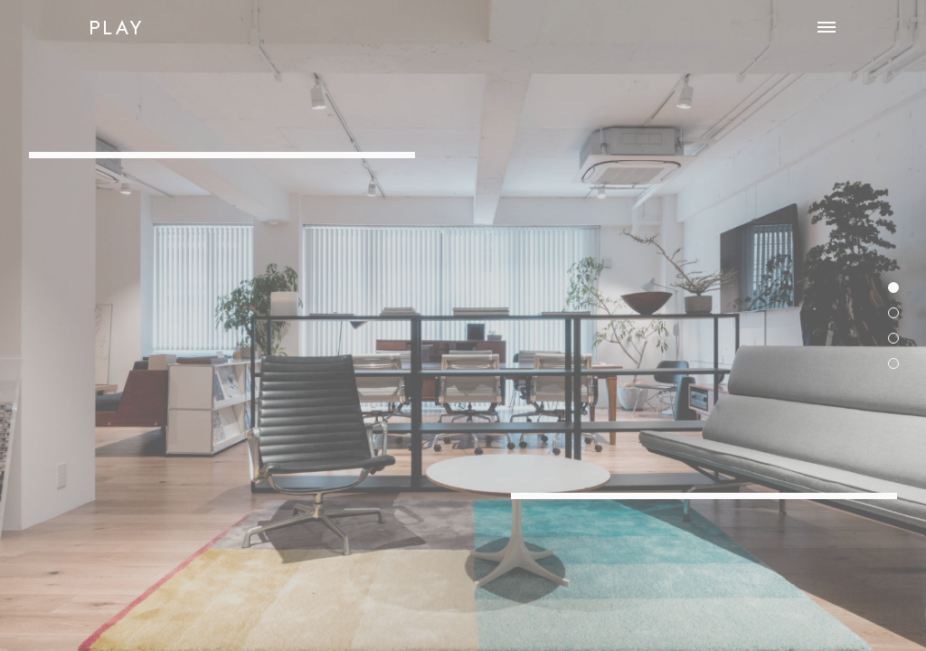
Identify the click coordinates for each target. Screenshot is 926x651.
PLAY (116, 27)
